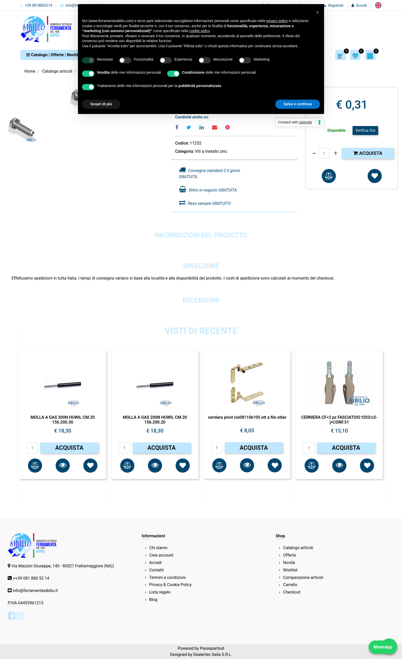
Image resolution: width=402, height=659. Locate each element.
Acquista (368, 153)
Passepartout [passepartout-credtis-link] (212, 648)
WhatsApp (382, 647)
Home (29, 71)
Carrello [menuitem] (290, 584)
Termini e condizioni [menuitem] (167, 577)
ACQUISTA (69, 447)
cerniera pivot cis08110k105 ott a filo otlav (247, 417)
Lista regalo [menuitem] (159, 592)
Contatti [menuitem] (156, 570)
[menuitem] (378, 5)
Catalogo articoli (57, 71)
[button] (63, 466)
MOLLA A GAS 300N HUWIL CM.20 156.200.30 (63, 420)
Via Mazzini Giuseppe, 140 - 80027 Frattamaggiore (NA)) (63, 566)
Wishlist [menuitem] (290, 570)
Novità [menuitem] (289, 562)
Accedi (361, 5)
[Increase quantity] (335, 153)
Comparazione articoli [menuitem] (303, 577)
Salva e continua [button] (298, 104)
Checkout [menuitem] (291, 592)
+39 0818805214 (36, 5)
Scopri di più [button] (101, 104)
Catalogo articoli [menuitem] (298, 547)
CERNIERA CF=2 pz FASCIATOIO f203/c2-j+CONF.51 (339, 420)
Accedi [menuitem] (155, 562)
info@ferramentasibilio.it (35, 590)
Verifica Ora (365, 130)
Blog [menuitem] (153, 599)
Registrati (335, 5)
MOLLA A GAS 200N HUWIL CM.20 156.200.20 (155, 420)
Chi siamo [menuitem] (158, 547)
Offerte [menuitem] (289, 555)
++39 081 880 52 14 (31, 578)
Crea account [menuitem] (161, 555)
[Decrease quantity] (314, 153)
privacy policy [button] (277, 21)
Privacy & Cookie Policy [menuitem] (170, 584)
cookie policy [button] (199, 31)
